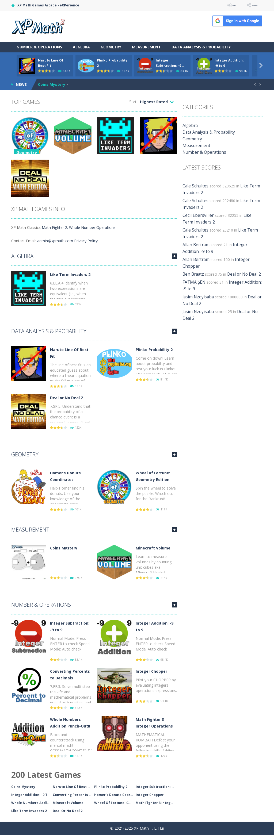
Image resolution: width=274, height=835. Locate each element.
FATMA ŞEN (193, 275)
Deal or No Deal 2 (66, 397)
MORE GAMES (174, 256)
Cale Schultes (194, 185)
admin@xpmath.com (55, 240)
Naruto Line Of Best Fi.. (73, 786)
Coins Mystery (51, 84)
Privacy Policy (86, 240)
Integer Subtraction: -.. (155, 786)
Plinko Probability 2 (154, 349)
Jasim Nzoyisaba (196, 290)
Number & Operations (39, 46)
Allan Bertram (194, 244)
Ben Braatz (192, 267)
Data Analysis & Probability (201, 46)
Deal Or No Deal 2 (67, 811)
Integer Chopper (151, 671)
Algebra (81, 46)
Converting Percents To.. (73, 794)
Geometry (111, 46)
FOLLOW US (247, 5)
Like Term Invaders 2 (70, 274)
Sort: (133, 101)
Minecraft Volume (153, 548)
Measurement (146, 46)
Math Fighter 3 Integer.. (156, 803)
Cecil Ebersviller (195, 215)
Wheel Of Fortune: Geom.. (115, 803)
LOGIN (216, 5)
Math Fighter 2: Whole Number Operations (79, 227)
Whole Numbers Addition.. (32, 803)
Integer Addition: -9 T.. (30, 794)
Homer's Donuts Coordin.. (115, 794)
